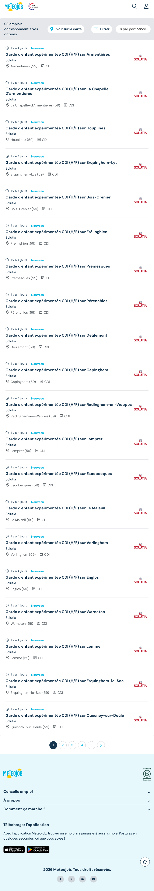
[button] (135, 6)
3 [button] (72, 745)
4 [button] (82, 745)
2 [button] (63, 745)
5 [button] (91, 745)
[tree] (77, 388)
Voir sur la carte (66, 29)
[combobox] (133, 29)
